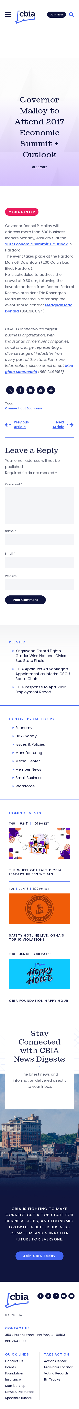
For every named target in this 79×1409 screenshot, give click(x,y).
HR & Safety (26, 736)
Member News (28, 769)
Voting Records (56, 1373)
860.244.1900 (15, 1341)
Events (10, 1367)
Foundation (14, 1373)
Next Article (58, 424)
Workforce (25, 786)
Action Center (55, 1361)
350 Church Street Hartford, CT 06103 (35, 1335)
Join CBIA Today (39, 1255)
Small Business (28, 777)
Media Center (27, 761)
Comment (13, 484)
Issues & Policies (30, 744)
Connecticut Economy (23, 408)
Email (10, 554)
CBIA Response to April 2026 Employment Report (41, 689)
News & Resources (19, 1391)
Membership (15, 1385)
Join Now (56, 14)
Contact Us (14, 1361)
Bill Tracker (53, 1379)
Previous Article (21, 424)
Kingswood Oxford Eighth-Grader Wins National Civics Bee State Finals (40, 655)
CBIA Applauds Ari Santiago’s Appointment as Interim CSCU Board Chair (42, 674)
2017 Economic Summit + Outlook (36, 244)
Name (10, 531)
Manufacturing (28, 752)
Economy (23, 727)
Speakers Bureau (18, 1398)
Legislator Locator (58, 1367)
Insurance (13, 1379)
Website (11, 576)
